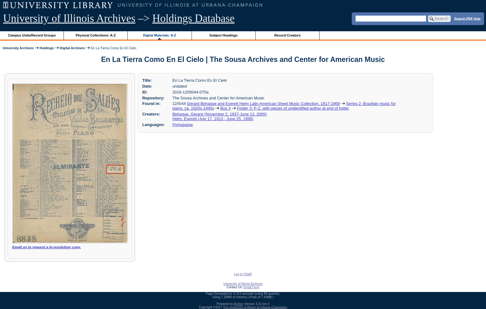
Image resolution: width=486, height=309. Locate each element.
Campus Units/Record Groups (32, 35)
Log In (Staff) (243, 274)
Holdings (47, 48)
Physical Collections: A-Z (96, 35)
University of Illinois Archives (69, 18)
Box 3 (225, 108)
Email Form (251, 287)
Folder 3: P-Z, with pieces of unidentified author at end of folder (293, 108)
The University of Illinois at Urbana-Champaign (255, 307)
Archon (239, 304)
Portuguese (182, 124)
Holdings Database (193, 18)
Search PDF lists (467, 18)
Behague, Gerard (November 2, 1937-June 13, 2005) (219, 114)
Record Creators (287, 35)
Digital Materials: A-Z (159, 35)
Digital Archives (72, 48)
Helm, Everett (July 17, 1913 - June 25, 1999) (212, 118)
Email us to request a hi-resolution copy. (46, 247)
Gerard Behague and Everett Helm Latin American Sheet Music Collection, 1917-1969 (263, 103)
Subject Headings (224, 35)
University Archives (17, 48)
